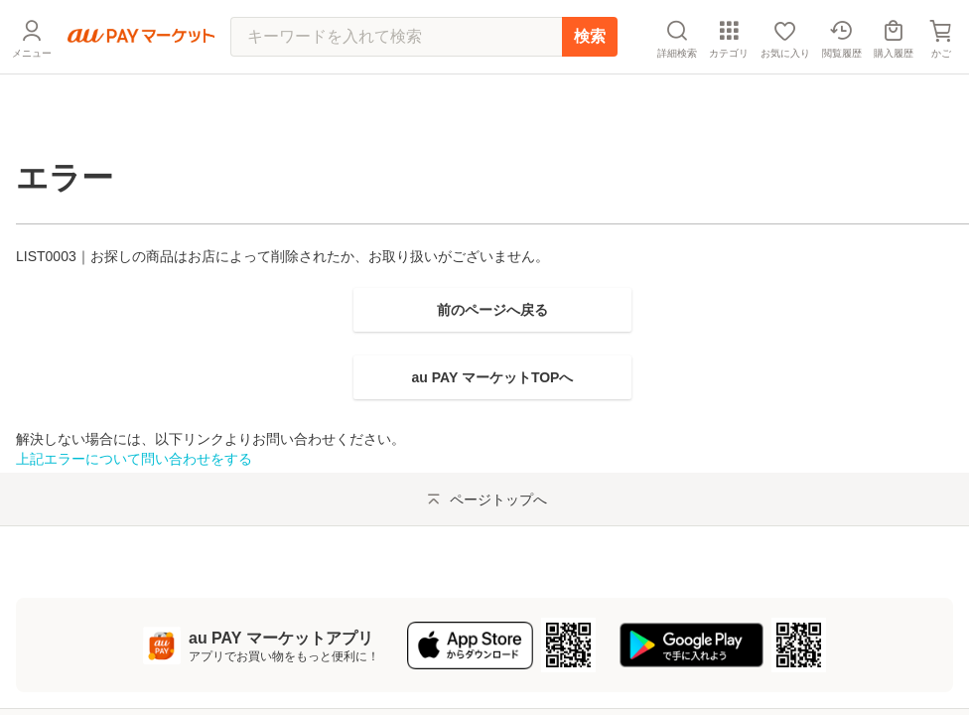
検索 (590, 83)
